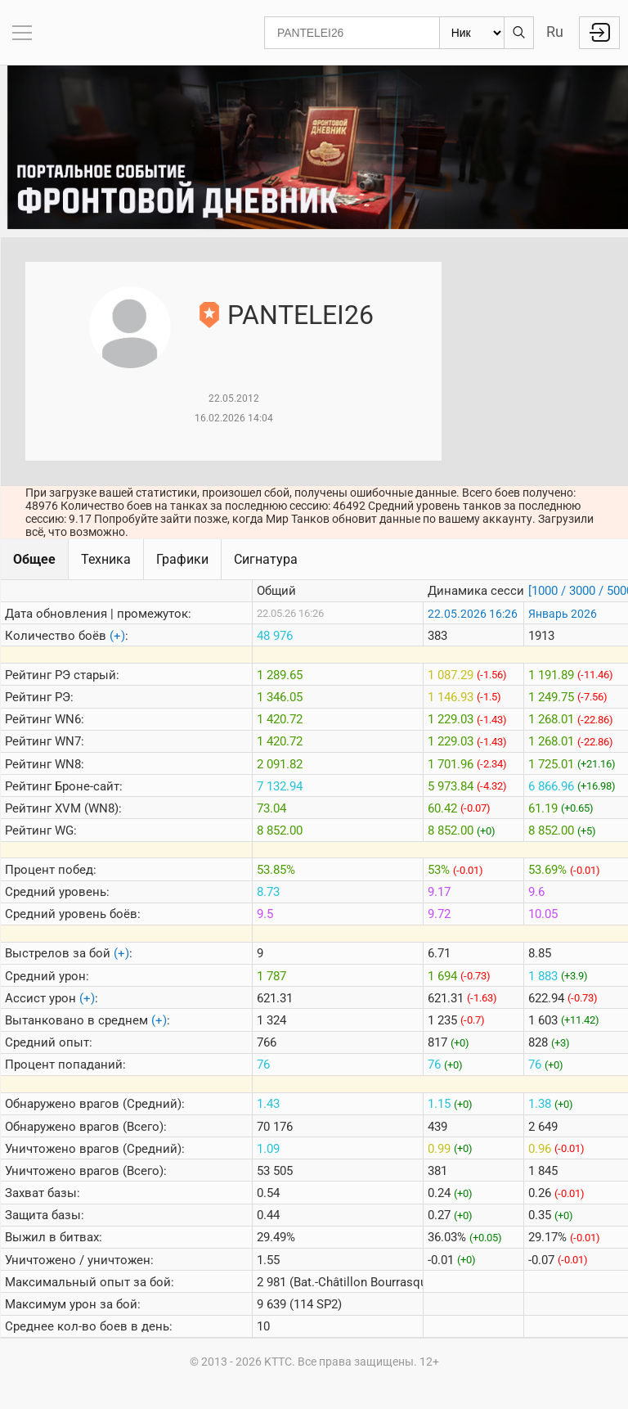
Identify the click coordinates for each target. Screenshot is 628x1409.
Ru (554, 31)
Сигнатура (266, 559)
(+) (117, 635)
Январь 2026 (562, 613)
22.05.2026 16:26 (473, 613)
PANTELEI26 (300, 315)
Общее (34, 559)
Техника (106, 559)
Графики (182, 559)
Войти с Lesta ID (599, 32)
